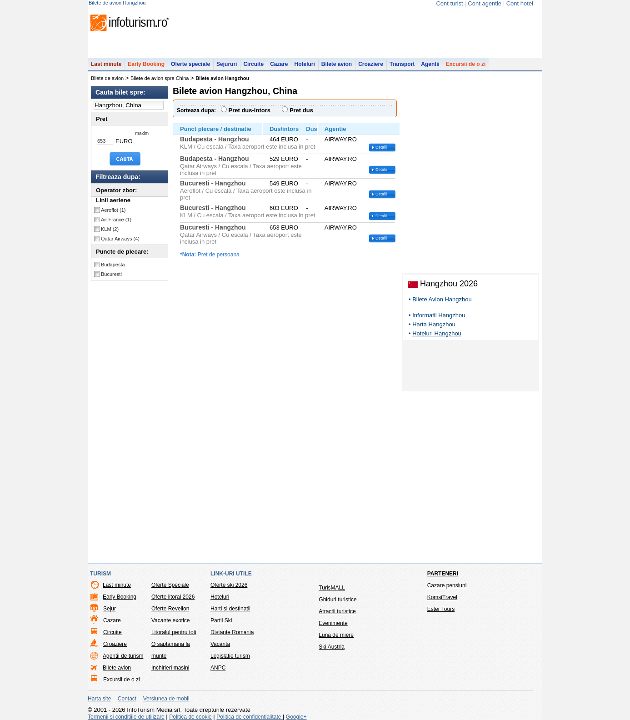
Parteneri (442, 573)
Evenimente (333, 623)
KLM (110, 229)
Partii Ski (221, 620)
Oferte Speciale (170, 585)
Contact (127, 698)
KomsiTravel (442, 597)
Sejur (109, 608)
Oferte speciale (190, 64)
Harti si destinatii (230, 608)
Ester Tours (441, 609)
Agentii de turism (123, 656)
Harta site (99, 698)
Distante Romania (232, 632)
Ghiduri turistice (337, 599)
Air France (116, 219)
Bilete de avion (107, 78)
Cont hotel (519, 3)
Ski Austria (332, 647)
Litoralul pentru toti (173, 632)
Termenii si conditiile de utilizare (126, 717)
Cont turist (449, 3)
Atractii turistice (337, 611)
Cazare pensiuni (447, 585)
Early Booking (146, 64)
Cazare (279, 64)
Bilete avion (336, 64)
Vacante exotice (170, 620)
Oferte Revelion (170, 608)
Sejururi (226, 64)
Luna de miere (336, 635)
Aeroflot (113, 210)
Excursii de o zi (465, 64)
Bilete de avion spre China (159, 78)
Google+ (296, 717)
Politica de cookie (190, 717)
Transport (402, 64)
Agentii (430, 64)
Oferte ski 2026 (228, 585)
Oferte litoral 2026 (173, 597)
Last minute (106, 64)
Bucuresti (111, 274)
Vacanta (220, 644)
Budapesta (113, 264)
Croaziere (370, 64)
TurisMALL (332, 588)
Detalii (381, 147)
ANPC (217, 668)
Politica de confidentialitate (249, 717)
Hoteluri (304, 64)
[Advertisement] (470, 367)
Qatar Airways (120, 238)
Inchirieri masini (170, 668)
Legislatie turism (230, 656)
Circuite (253, 64)
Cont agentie (484, 3)
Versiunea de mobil (166, 698)
